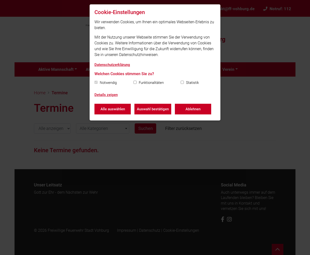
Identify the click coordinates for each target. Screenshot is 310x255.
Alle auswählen (113, 109)
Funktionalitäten (151, 82)
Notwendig (108, 82)
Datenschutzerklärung (112, 65)
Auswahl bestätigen (153, 109)
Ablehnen (193, 109)
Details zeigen (106, 95)
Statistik (192, 82)
